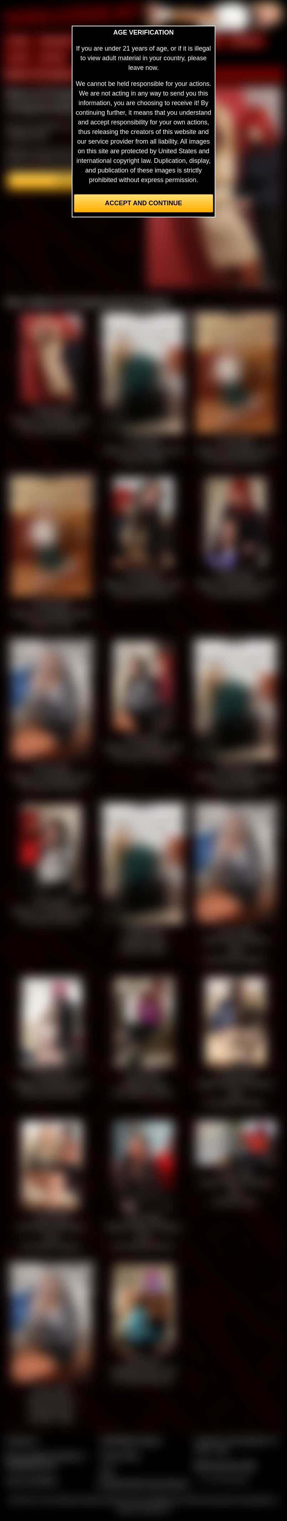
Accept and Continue (143, 203)
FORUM (52, 57)
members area (26, 135)
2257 (107, 1471)
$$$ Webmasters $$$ (224, 1465)
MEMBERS (57, 41)
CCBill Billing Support (130, 1440)
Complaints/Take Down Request (142, 1483)
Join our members (31, 1480)
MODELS (246, 41)
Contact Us (21, 1440)
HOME (18, 41)
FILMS (18, 57)
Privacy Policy (120, 1455)
